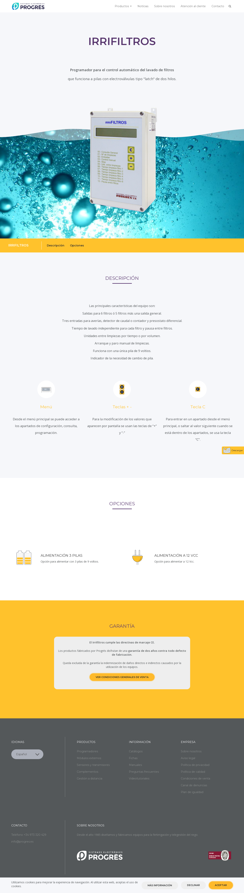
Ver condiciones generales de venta (122, 677)
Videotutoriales (139, 778)
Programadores (87, 751)
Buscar (230, 6)
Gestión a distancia (89, 778)
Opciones (77, 245)
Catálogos (136, 751)
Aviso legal (188, 758)
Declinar (193, 885)
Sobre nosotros (164, 6)
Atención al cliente (193, 6)
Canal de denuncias (194, 785)
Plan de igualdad (192, 792)
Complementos (87, 771)
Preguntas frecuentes (144, 771)
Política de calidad (193, 771)
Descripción (55, 245)
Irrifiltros (18, 245)
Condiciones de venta (195, 778)
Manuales (135, 765)
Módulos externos (89, 758)
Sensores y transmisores (93, 765)
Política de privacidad (195, 765)
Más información (160, 885)
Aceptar (221, 885)
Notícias (142, 6)
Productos (123, 6)
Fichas (133, 758)
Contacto (218, 6)
